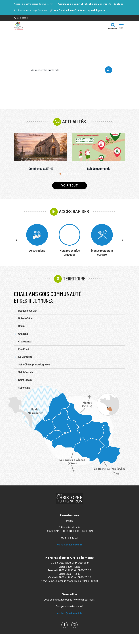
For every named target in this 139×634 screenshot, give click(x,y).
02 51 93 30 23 (21, 18)
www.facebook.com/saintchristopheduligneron (79, 10)
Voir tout (69, 185)
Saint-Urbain (25, 380)
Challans (23, 333)
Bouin (21, 326)
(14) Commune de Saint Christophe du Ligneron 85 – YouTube (88, 4)
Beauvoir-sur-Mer (27, 310)
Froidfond (23, 349)
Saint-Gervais (25, 372)
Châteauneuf (25, 341)
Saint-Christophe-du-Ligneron (34, 364)
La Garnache (25, 356)
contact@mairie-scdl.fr (69, 544)
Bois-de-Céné (25, 318)
